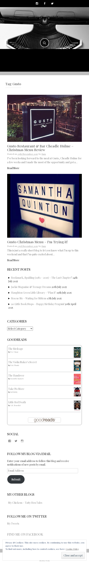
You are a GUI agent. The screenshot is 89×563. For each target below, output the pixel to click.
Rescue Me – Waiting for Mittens (28, 298)
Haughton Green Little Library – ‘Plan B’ (33, 292)
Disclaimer (67, 64)
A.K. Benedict (15, 405)
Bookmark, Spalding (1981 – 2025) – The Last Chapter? (41, 277)
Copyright (45, 64)
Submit (15, 479)
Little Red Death (17, 402)
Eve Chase (14, 352)
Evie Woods (14, 365)
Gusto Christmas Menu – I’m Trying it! (37, 241)
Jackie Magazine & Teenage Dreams (31, 287)
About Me (36, 56)
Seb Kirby (14, 392)
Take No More (16, 389)
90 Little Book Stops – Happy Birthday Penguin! (37, 304)
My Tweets (13, 523)
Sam (44, 154)
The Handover (16, 375)
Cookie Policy (72, 548)
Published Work (61, 56)
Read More (13, 168)
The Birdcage (15, 348)
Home (19, 56)
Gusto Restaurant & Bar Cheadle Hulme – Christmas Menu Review (40, 148)
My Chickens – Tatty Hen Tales (25, 502)
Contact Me (22, 64)
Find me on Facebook (25, 534)
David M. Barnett (17, 378)
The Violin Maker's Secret (22, 362)
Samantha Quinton (45, 17)
